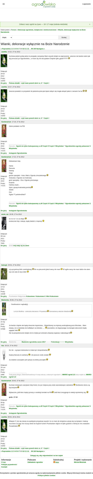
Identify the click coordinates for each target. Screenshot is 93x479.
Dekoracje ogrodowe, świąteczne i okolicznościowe (37, 30)
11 (26, 49)
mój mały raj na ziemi (21, 245)
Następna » (40, 49)
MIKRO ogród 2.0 (69, 374)
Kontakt (4, 467)
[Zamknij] (90, 24)
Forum (13, 30)
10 (23, 49)
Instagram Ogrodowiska (18, 153)
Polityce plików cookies (46, 475)
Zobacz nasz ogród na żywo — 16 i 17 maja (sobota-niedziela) (43, 24)
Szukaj (64, 37)
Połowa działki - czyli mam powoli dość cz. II (25, 83)
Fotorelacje (55, 342)
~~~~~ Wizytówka (66, 342)
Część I (46, 83)
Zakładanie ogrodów (35, 462)
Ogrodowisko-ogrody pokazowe (77, 146)
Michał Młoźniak (80, 462)
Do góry (4, 83)
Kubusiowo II (40, 296)
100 (34, 49)
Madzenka (5, 300)
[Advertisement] (46, 15)
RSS (56, 462)
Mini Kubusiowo (52, 296)
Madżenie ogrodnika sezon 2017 (34, 342)
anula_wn (4, 214)
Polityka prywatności (9, 464)
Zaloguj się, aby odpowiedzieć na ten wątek (46, 455)
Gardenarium (6, 122)
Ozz (2, 345)
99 (32, 49)
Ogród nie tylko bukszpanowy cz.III (29, 146)
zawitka (4, 52)
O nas (3, 462)
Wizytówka (59, 146)
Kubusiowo (30, 296)
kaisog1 (4, 265)
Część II (46, 146)
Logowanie (86, 4)
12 (28, 49)
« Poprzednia (6, 49)
